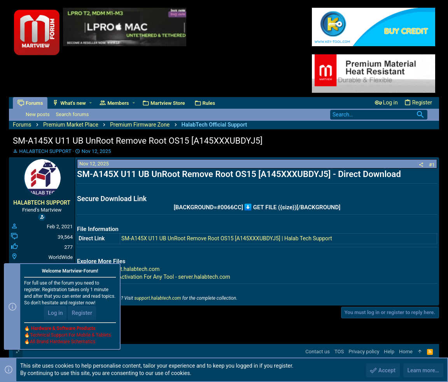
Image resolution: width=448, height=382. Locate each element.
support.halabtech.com (157, 298)
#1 (432, 165)
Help (389, 351)
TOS (339, 351)
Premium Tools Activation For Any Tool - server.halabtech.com (155, 277)
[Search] (378, 115)
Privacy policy (363, 351)
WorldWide (60, 257)
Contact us (317, 351)
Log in (55, 313)
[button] (90, 103)
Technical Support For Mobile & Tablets (70, 335)
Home (406, 351)
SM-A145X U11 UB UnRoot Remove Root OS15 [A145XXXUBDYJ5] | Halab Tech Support (226, 238)
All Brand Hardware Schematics (62, 341)
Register (82, 313)
